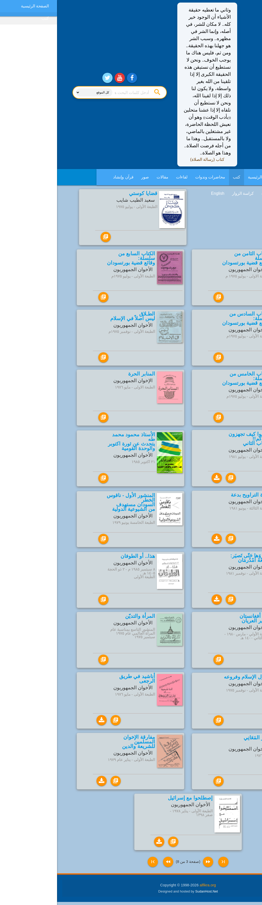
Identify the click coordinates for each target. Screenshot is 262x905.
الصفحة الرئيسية (205, 177)
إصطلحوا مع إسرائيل (133, 800)
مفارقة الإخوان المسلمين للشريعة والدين (81, 743)
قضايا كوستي (86, 193)
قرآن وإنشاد (66, 177)
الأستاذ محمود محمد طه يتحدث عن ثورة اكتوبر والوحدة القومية (74, 442)
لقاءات (124, 177)
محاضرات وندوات (153, 177)
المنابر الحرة (84, 374)
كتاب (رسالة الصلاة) (150, 159)
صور (88, 177)
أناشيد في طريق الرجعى (80, 680)
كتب (179, 177)
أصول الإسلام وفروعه (190, 679)
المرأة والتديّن (83, 617)
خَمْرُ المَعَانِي (200, 740)
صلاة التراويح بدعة (193, 495)
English (160, 193)
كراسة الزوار (186, 193)
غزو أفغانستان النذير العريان (197, 620)
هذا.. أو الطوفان (80, 557)
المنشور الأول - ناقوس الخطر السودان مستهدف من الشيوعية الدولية (74, 503)
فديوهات (211, 193)
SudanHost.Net (149, 894)
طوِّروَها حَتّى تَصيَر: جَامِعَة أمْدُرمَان (193, 559)
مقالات (105, 177)
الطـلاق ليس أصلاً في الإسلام (75, 316)
